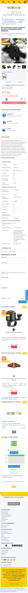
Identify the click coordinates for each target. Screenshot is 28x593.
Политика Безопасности (6, 514)
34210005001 (23, 397)
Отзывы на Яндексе (5, 540)
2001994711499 (13, 399)
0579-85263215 (4, 399)
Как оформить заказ (5, 537)
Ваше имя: (4, 257)
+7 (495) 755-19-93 (15, 13)
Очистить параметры (7, 72)
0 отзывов (10, 35)
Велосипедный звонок (9, 397)
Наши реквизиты (5, 511)
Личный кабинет (4, 550)
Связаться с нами (5, 525)
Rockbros (21, 21)
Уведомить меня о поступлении (14, 85)
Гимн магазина (4, 539)
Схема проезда (4, 513)
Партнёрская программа (6, 533)
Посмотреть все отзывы (14, 466)
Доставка (3, 520)
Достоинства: (4, 277)
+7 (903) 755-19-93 (15, 11)
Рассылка (3, 554)
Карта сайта (3, 527)
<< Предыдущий (7, 82)
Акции (2, 534)
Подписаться (14, 503)
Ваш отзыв (4, 262)
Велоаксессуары (21, 19)
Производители (4, 531)
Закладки (3, 553)
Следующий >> (20, 82)
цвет (4, 73)
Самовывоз (3, 517)
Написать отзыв (14, 452)
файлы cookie (14, 571)
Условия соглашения (8, 421)
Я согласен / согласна (14, 583)
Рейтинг (3, 298)
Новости (3, 536)
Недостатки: (4, 287)
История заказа (4, 551)
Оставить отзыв (22, 301)
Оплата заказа (4, 519)
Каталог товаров (9, 19)
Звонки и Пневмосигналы (9, 21)
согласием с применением (17, 575)
